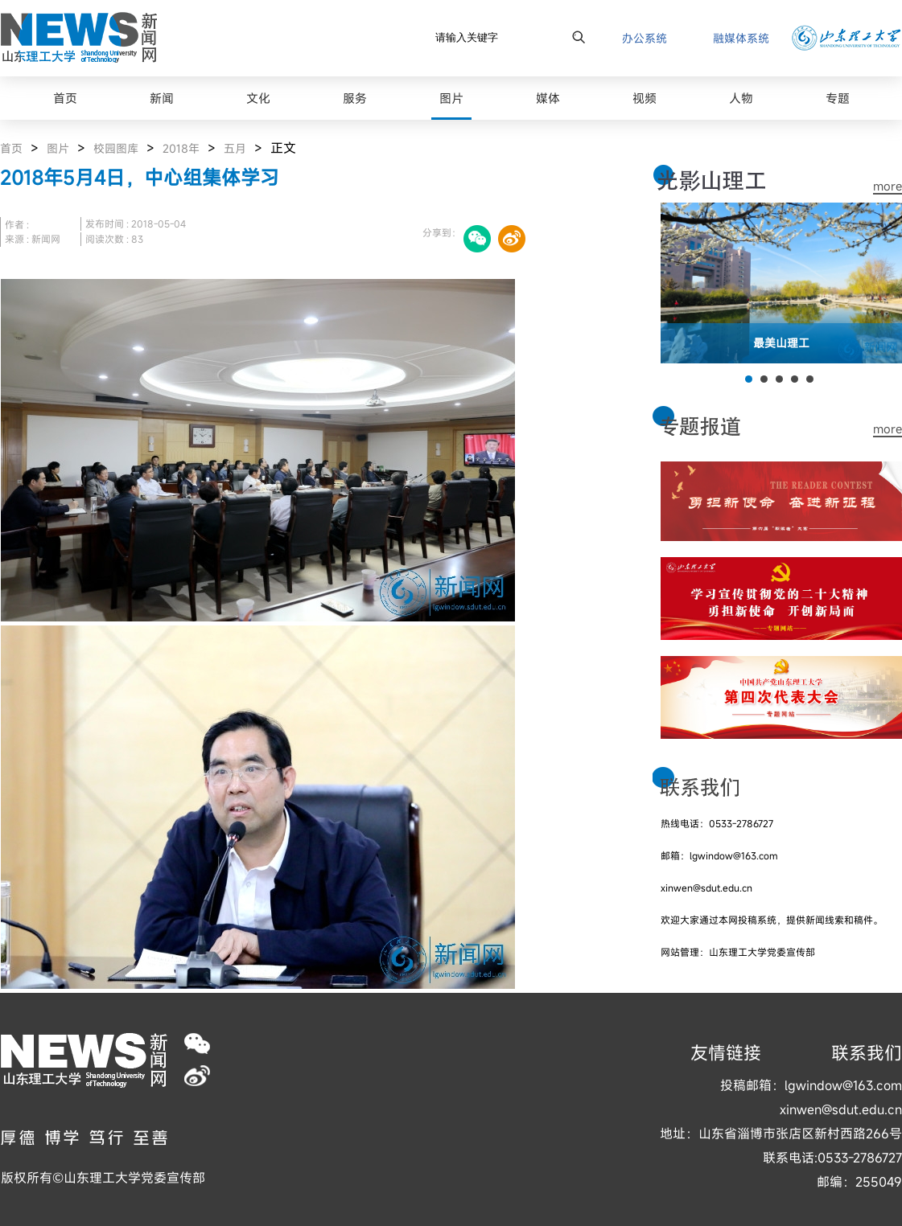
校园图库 (115, 148)
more (887, 186)
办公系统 (644, 38)
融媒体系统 (741, 38)
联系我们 (866, 1052)
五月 (235, 148)
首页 (11, 148)
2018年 (181, 148)
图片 (58, 148)
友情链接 (725, 1052)
